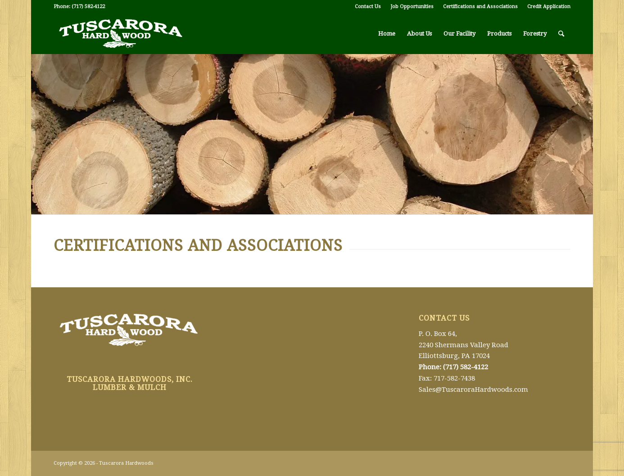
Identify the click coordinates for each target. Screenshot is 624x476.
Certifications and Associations (480, 6)
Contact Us (368, 6)
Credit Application (548, 6)
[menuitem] (368, 7)
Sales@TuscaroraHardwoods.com (473, 389)
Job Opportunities (412, 6)
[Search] (561, 34)
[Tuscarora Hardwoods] (121, 34)
